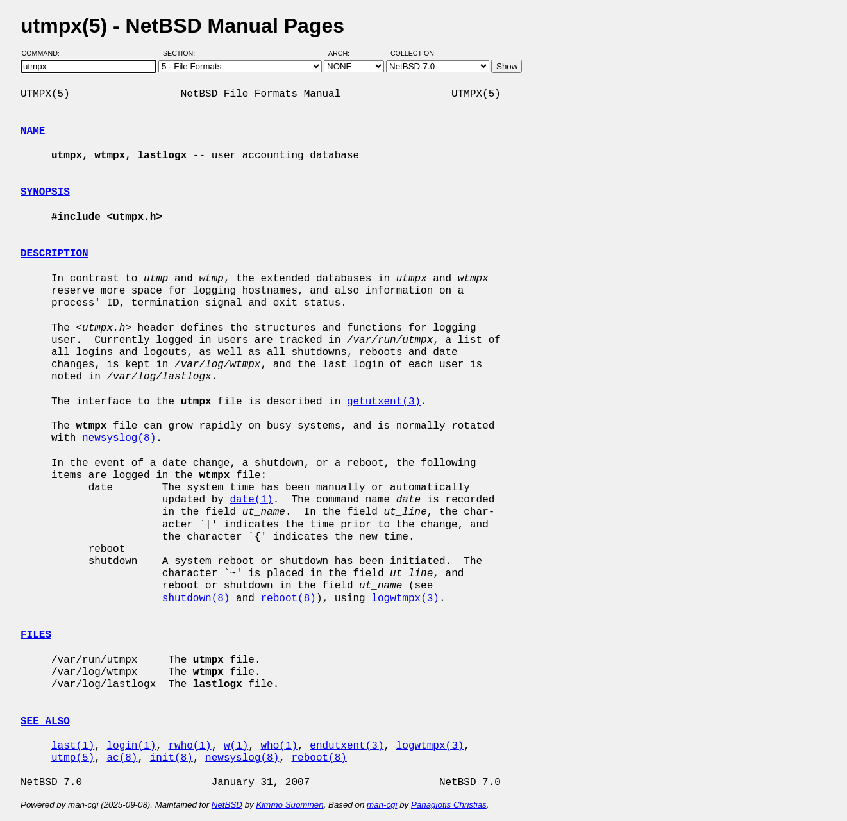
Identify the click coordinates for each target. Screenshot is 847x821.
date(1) (251, 500)
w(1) (236, 746)
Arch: (344, 53)
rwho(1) (189, 746)
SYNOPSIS (45, 192)
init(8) (171, 758)
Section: (182, 53)
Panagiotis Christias (449, 804)
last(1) (72, 746)
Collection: (413, 53)
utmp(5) (72, 758)
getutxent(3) (384, 402)
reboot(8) (287, 599)
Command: (44, 53)
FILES (36, 635)
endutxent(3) (346, 746)
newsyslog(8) (119, 438)
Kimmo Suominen (289, 804)
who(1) (279, 746)
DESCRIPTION (54, 254)
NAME (33, 131)
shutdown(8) (196, 599)
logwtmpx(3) (405, 599)
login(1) (131, 746)
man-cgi (382, 804)
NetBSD (227, 804)
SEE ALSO (45, 722)
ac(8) (121, 758)
